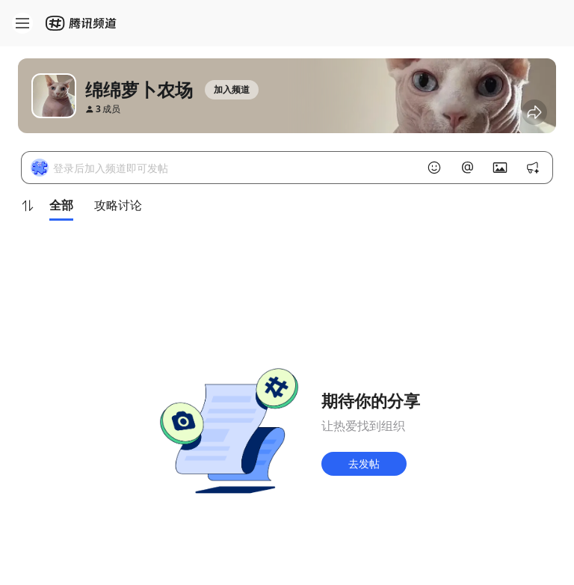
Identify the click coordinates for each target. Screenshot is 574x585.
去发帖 (364, 463)
